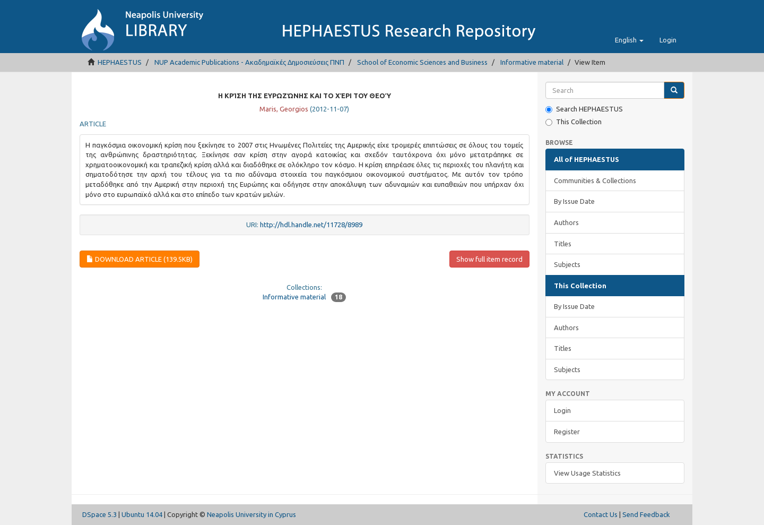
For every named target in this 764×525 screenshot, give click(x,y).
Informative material (531, 62)
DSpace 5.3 (99, 514)
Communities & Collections (595, 180)
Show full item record (489, 259)
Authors (566, 222)
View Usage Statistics (587, 473)
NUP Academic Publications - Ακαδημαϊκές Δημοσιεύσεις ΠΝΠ (249, 62)
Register (567, 431)
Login (562, 410)
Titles (562, 243)
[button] (629, 40)
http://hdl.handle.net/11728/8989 (311, 224)
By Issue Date (574, 201)
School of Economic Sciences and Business (422, 62)
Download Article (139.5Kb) (139, 259)
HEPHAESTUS (120, 62)
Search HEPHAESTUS (584, 109)
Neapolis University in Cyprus (251, 514)
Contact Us (601, 514)
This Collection (573, 122)
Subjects (567, 264)
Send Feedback (646, 514)
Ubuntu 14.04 (141, 514)
